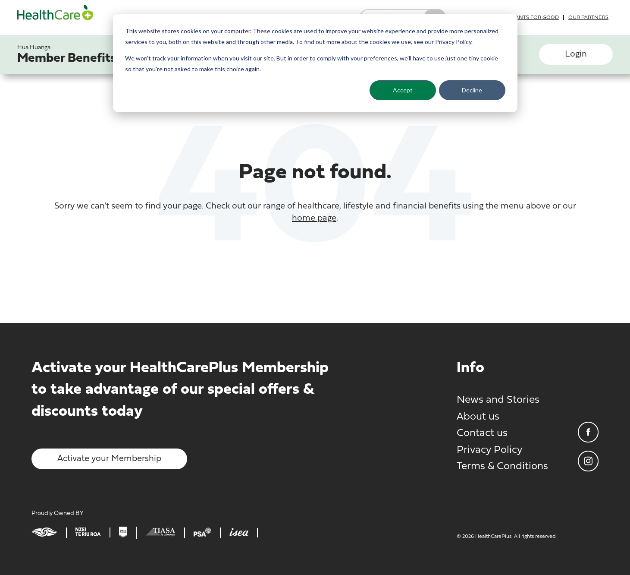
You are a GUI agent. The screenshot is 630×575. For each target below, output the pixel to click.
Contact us (482, 433)
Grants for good (533, 17)
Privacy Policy (489, 450)
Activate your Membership (109, 459)
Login (576, 54)
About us (478, 417)
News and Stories (498, 400)
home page (314, 218)
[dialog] (315, 63)
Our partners (588, 17)
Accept (403, 90)
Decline (472, 90)
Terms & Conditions (502, 466)
